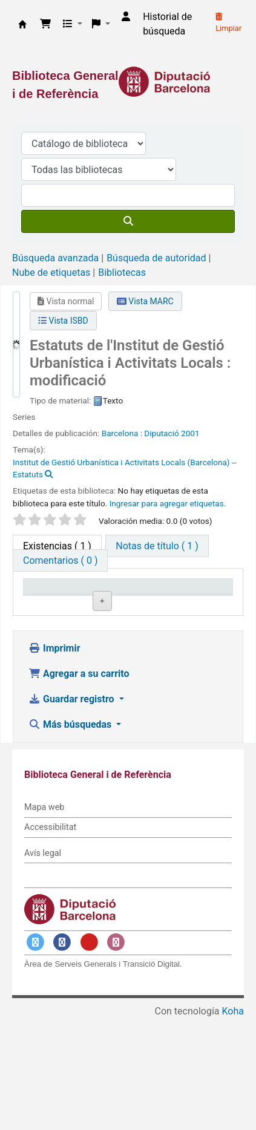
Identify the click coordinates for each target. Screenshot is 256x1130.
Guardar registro (72, 811)
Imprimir (54, 760)
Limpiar (228, 23)
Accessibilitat (50, 938)
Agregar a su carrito (79, 785)
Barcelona (121, 433)
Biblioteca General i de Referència (22, 24)
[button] (45, 24)
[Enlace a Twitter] (35, 1054)
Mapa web (44, 919)
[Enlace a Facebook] (62, 1054)
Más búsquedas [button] (71, 836)
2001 (190, 433)
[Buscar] (128, 221)
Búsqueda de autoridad (156, 258)
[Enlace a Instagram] (116, 1054)
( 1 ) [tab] (57, 546)
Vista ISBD (63, 320)
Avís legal (42, 964)
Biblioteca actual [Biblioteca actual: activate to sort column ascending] (120, 598)
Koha (233, 1122)
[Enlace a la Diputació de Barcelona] (128, 82)
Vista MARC (145, 301)
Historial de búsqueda (167, 24)
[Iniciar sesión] (126, 17)
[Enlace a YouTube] (89, 1054)
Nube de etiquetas (51, 272)
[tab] (156, 546)
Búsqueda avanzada (55, 258)
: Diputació (159, 433)
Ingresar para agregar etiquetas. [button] (168, 503)
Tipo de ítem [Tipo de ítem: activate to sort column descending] (55, 604)
